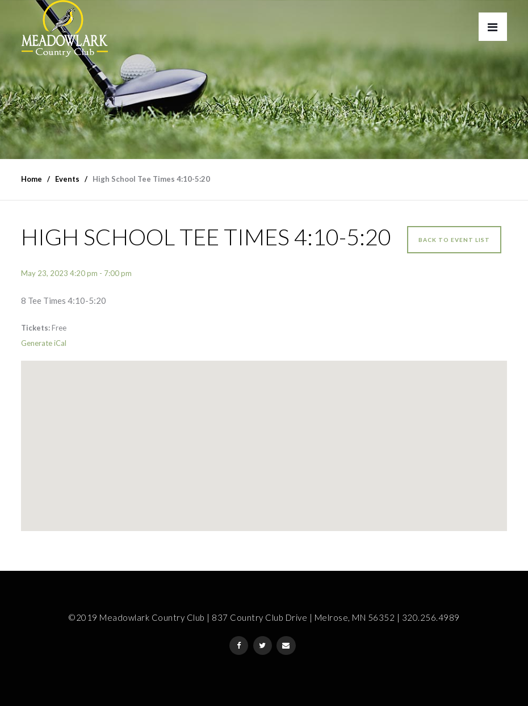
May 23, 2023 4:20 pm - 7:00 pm (76, 273)
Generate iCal (43, 343)
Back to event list (454, 239)
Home (31, 178)
